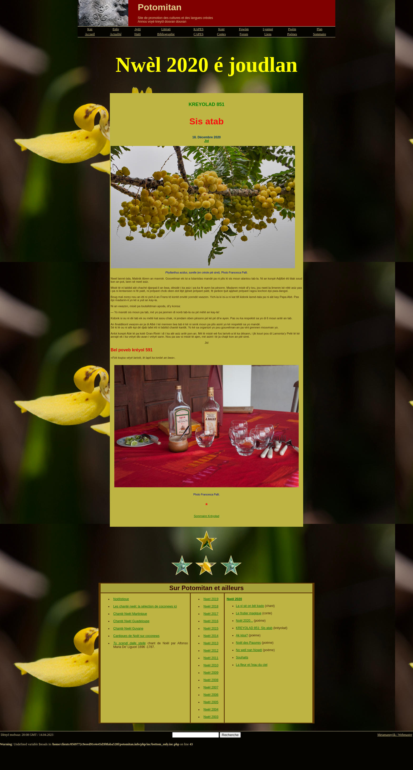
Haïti (137, 34)
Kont (221, 29)
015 (215, 628)
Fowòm (244, 29)
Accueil (90, 34)
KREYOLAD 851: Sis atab (254, 628)
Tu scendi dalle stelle (129, 643)
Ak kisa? (242, 635)
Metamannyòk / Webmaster (394, 735)
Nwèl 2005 (210, 702)
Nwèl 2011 (210, 658)
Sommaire (319, 34)
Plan (319, 29)
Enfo (116, 29)
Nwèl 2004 (210, 709)
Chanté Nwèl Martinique (130, 614)
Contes (221, 34)
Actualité (115, 34)
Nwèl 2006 (210, 695)
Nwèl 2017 (210, 614)
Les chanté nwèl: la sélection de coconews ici (145, 606)
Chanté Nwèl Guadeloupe (131, 621)
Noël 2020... (244, 620)
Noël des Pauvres (248, 643)
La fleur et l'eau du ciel (252, 665)
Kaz (89, 29)
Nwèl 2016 (210, 621)
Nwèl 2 (208, 628)
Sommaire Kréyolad (206, 516)
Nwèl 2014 (210, 636)
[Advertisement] (206, 758)
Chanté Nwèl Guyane (128, 628)
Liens (268, 34)
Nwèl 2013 (210, 643)
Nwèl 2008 (210, 680)
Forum (244, 34)
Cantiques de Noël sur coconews (136, 636)
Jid (206, 141)
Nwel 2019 (210, 599)
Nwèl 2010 (210, 665)
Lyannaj (268, 29)
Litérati (165, 29)
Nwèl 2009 (210, 673)
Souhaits (242, 657)
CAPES (198, 34)
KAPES (199, 29)
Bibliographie (166, 34)
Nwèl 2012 (210, 650)
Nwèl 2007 (210, 687)
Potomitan (159, 7)
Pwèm (292, 29)
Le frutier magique (249, 613)
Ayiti (137, 29)
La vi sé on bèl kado (250, 606)
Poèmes (292, 34)
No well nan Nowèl (249, 650)
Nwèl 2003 (210, 717)
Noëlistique (121, 599)
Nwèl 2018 (210, 606)
